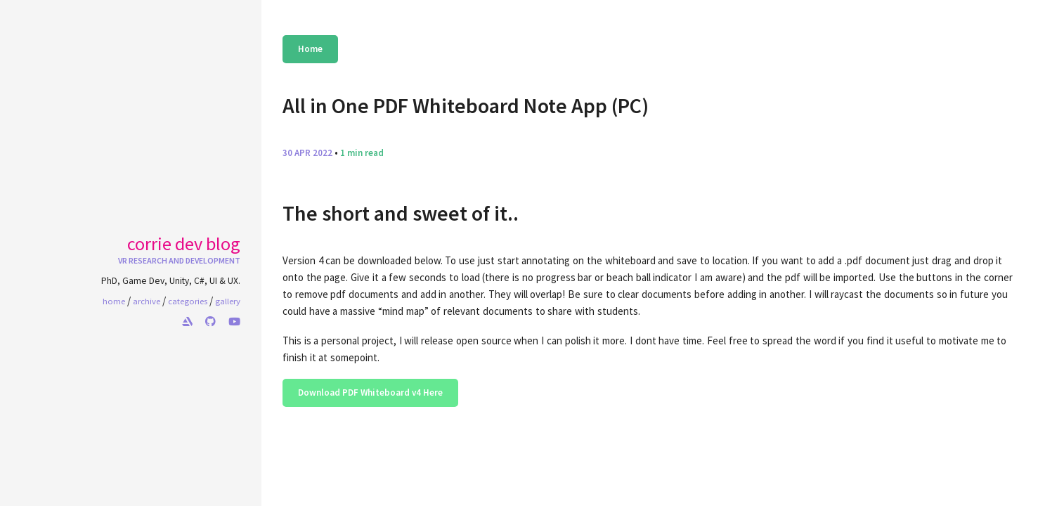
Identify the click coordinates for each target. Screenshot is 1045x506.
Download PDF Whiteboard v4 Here (370, 392)
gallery (227, 300)
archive (146, 300)
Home (310, 49)
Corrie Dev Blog (183, 243)
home (114, 300)
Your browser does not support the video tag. (187, 173)
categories (187, 300)
